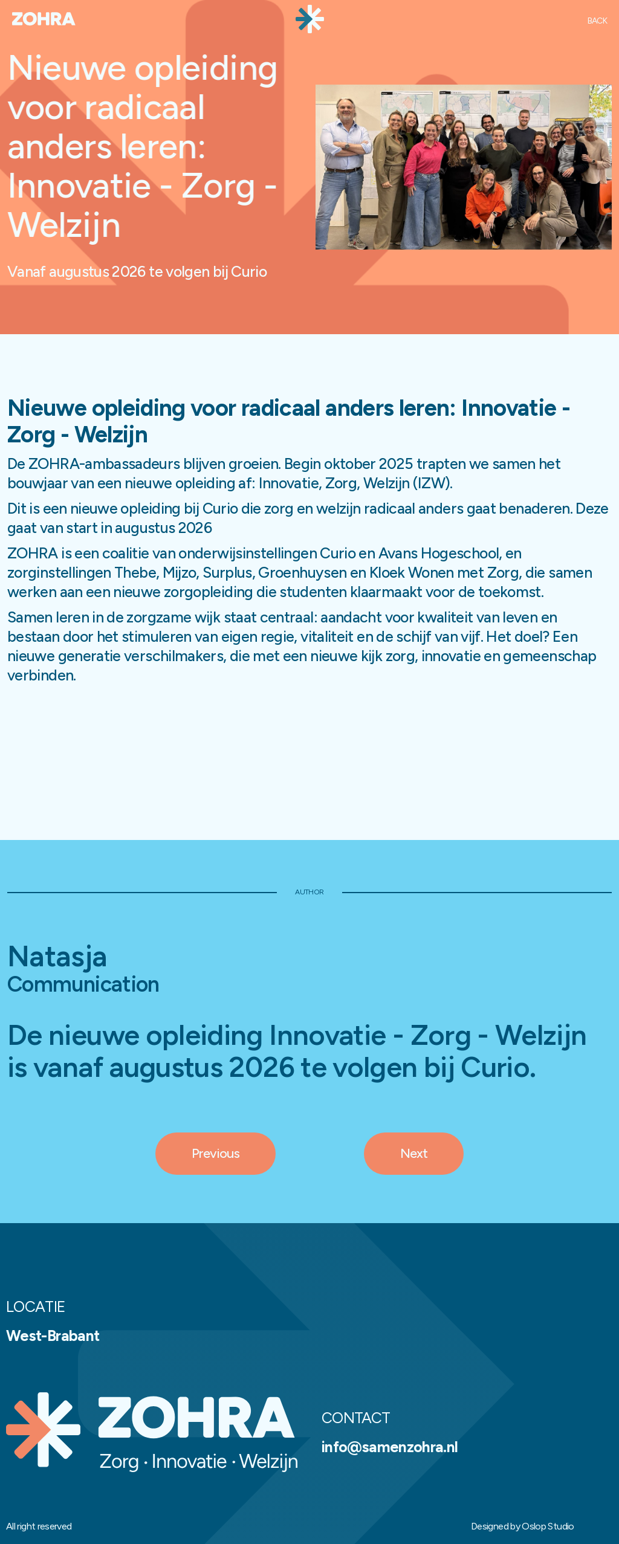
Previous (215, 1153)
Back (597, 21)
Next (413, 1153)
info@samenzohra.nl (390, 1447)
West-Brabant (52, 1335)
